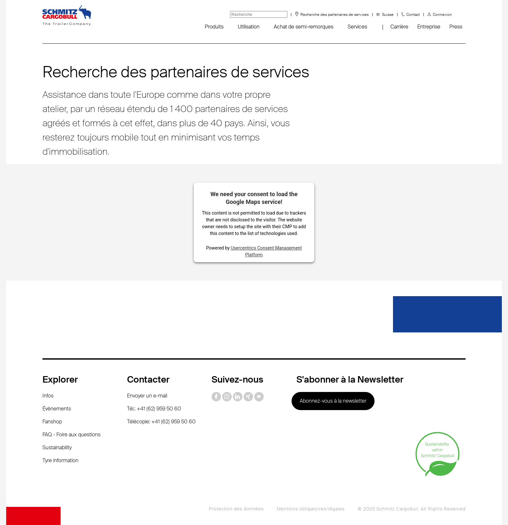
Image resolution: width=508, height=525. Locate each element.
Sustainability (57, 447)
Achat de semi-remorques (303, 26)
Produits (214, 26)
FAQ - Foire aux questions (71, 434)
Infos (47, 395)
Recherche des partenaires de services (334, 14)
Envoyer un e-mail (147, 395)
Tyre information (60, 460)
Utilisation (249, 26)
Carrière (399, 26)
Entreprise (428, 26)
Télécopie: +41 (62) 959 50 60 (161, 421)
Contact (413, 14)
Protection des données (236, 509)
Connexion (442, 14)
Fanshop (52, 421)
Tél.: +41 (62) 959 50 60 (154, 408)
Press (455, 26)
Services (357, 26)
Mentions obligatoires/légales (311, 509)
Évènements (56, 408)
